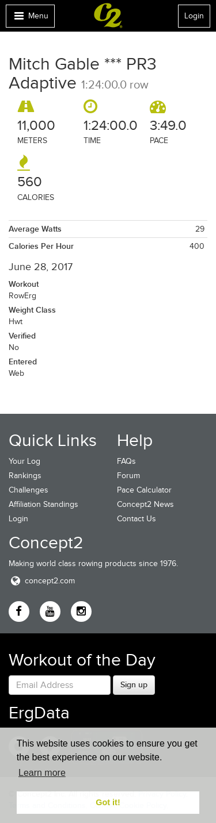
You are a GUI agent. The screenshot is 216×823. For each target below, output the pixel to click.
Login (194, 15)
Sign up (133, 684)
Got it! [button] (108, 802)
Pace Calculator (144, 490)
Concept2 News (145, 504)
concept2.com (42, 580)
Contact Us (136, 518)
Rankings (25, 475)
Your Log (24, 461)
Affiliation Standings (43, 504)
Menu (30, 19)
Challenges (28, 490)
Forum (128, 475)
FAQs (126, 461)
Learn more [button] (42, 773)
